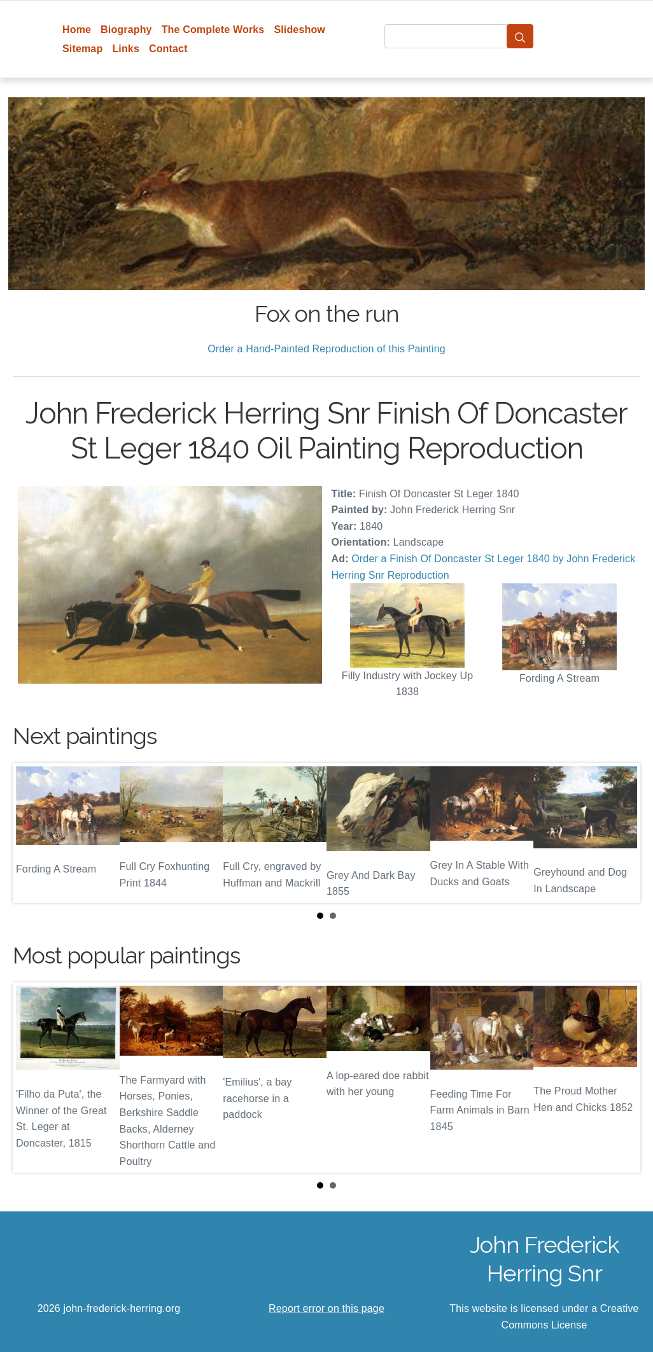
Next (620, 833)
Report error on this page (326, 1308)
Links (125, 48)
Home (76, 29)
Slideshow (299, 29)
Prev (32, 833)
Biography (126, 29)
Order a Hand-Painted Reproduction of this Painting (326, 348)
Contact (168, 48)
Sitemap (82, 48)
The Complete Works (213, 29)
